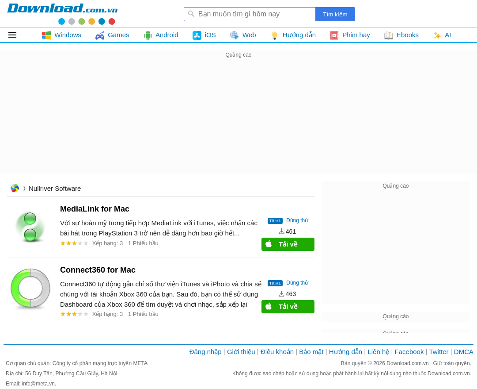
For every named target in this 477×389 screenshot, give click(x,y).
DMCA (463, 351)
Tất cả (17, 35)
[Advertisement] (238, 122)
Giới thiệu (241, 351)
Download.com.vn (408, 363)
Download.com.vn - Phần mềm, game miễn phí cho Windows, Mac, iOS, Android (62, 14)
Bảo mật (311, 351)
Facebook (409, 351)
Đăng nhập (205, 351)
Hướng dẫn (345, 351)
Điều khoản (277, 351)
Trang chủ (14, 189)
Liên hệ (378, 351)
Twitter (438, 351)
